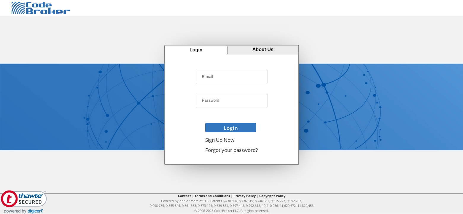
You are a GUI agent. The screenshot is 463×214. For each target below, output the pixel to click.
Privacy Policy (244, 195)
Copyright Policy (272, 195)
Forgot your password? (231, 149)
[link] (24, 202)
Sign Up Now (219, 139)
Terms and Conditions (212, 195)
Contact (184, 195)
